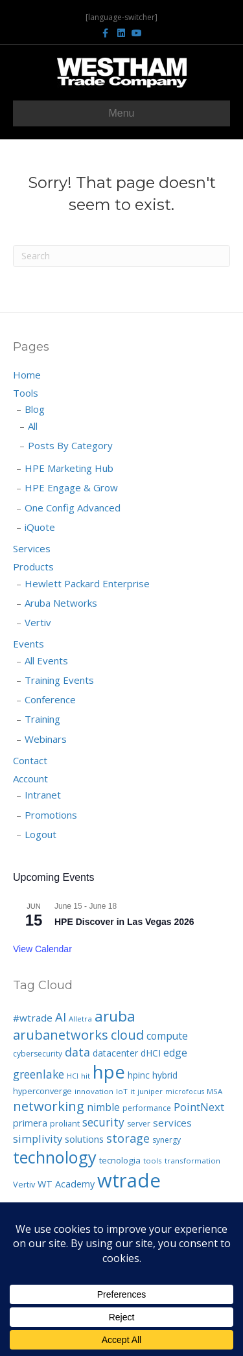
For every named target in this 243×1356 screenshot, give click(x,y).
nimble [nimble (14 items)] (103, 1107)
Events (28, 643)
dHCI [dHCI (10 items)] (151, 1053)
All (33, 425)
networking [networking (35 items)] (48, 1106)
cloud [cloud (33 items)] (127, 1035)
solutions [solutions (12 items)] (84, 1138)
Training (42, 718)
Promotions (51, 814)
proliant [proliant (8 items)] (65, 1123)
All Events (46, 660)
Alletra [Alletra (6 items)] (80, 1018)
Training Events (59, 679)
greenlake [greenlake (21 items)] (38, 1074)
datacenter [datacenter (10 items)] (115, 1053)
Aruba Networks (61, 602)
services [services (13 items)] (172, 1122)
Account (30, 778)
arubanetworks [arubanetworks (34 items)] (60, 1035)
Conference (50, 699)
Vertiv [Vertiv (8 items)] (24, 1184)
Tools (25, 392)
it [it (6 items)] (132, 1091)
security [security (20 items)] (103, 1122)
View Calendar (42, 949)
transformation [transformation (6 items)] (192, 1160)
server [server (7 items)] (138, 1123)
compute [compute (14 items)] (167, 1036)
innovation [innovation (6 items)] (94, 1091)
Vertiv (38, 622)
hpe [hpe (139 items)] (109, 1071)
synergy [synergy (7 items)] (166, 1139)
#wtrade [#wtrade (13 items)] (32, 1017)
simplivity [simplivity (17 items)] (37, 1138)
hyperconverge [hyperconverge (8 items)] (42, 1091)
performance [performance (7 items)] (146, 1108)
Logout (40, 834)
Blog (35, 409)
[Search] (121, 256)
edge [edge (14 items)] (175, 1053)
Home (27, 374)
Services (32, 548)
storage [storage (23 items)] (128, 1138)
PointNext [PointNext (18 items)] (199, 1106)
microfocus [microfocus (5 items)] (184, 1091)
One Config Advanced (73, 507)
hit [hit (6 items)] (85, 1076)
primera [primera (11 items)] (30, 1123)
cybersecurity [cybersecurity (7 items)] (37, 1053)
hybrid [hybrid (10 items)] (165, 1075)
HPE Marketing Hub (69, 468)
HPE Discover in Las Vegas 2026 (124, 922)
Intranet (43, 794)
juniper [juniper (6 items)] (150, 1091)
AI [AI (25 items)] (60, 1017)
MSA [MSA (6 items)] (214, 1091)
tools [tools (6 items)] (152, 1160)
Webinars (46, 738)
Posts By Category (70, 445)
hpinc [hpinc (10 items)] (139, 1075)
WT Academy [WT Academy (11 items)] (66, 1184)
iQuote (40, 526)
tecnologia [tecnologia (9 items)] (120, 1160)
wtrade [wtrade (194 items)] (129, 1180)
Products (33, 566)
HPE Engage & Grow (71, 487)
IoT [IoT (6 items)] (122, 1091)
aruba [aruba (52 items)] (115, 1016)
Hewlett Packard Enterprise (87, 583)
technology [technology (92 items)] (55, 1157)
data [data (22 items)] (77, 1052)
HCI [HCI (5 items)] (72, 1076)
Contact (30, 760)
